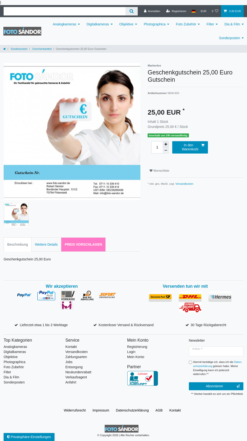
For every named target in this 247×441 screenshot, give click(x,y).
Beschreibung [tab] (17, 244)
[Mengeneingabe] (157, 147)
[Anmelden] (152, 11)
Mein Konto (135, 357)
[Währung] (203, 11)
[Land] (193, 11)
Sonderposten (229, 38)
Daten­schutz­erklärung (132, 410)
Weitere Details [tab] (46, 244)
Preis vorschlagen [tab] (83, 244)
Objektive (126, 24)
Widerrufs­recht (75, 410)
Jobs (69, 362)
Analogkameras (64, 24)
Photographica (154, 24)
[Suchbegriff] (64, 11)
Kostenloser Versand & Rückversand (126, 325)
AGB (159, 410)
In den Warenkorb (193, 147)
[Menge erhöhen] (166, 144)
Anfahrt (70, 382)
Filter (210, 24)
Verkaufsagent (76, 377)
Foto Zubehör (186, 24)
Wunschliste (159, 170)
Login (131, 352)
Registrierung (137, 347)
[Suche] (131, 11)
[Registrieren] (176, 11)
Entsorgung (74, 367)
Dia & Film (232, 24)
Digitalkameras (98, 24)
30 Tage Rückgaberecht (208, 325)
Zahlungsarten (76, 357)
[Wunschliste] (215, 11)
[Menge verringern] (166, 150)
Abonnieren (223, 386)
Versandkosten (184, 183)
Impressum (100, 410)
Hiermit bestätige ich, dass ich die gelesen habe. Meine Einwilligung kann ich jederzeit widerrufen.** (217, 367)
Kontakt (71, 347)
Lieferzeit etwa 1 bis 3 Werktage (44, 325)
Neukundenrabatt (78, 372)
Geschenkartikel (42, 48)
